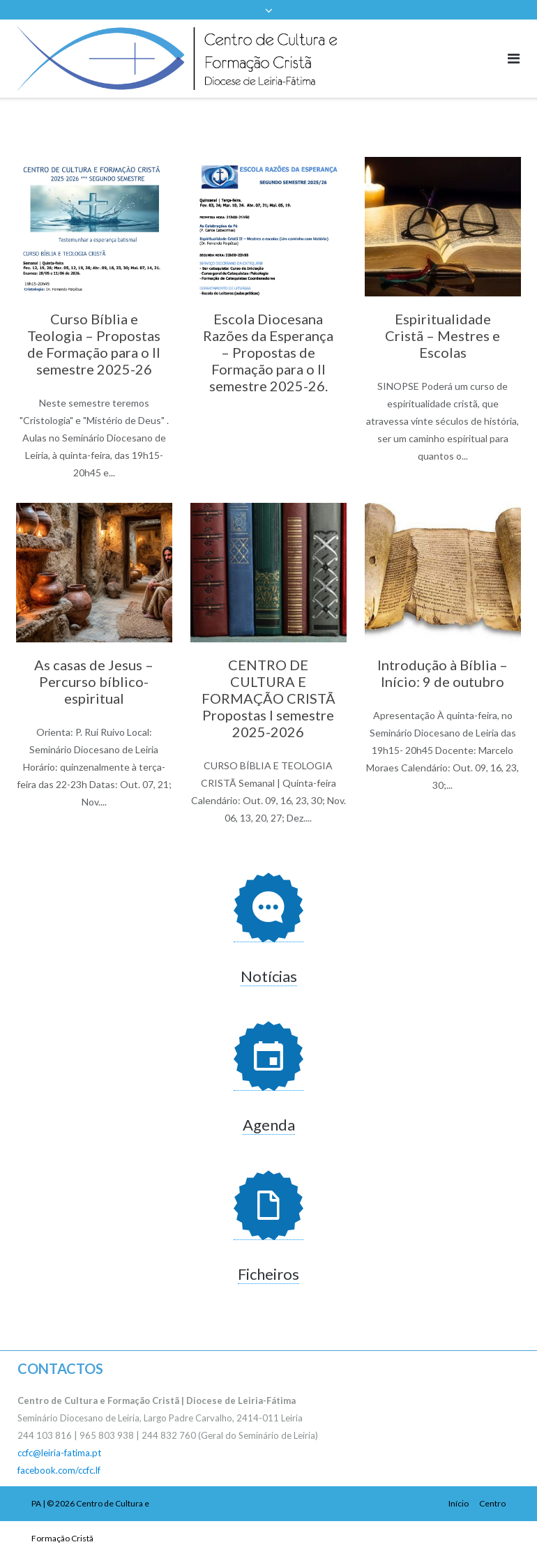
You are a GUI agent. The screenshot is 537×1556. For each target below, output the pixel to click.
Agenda (269, 1124)
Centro (492, 1503)
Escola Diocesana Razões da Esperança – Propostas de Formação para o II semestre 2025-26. (268, 352)
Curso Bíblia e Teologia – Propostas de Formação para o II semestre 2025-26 (93, 343)
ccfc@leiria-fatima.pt (59, 1452)
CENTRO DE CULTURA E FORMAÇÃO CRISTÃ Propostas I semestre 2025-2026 (268, 698)
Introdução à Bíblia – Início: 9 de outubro (442, 673)
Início (458, 1503)
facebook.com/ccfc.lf (58, 1470)
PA (36, 1503)
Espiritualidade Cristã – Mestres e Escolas (442, 335)
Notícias (269, 976)
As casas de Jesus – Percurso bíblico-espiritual (93, 681)
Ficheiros (268, 1273)
